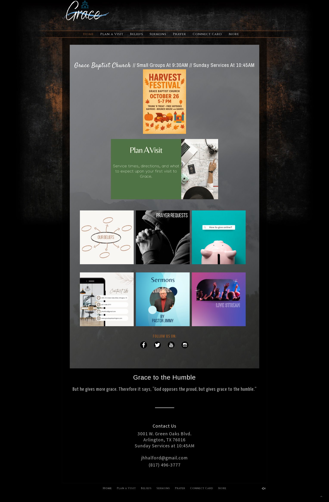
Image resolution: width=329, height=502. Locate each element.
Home (88, 34)
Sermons (158, 34)
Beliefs (136, 34)
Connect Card (207, 34)
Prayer (179, 34)
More (234, 34)
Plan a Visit (111, 34)
